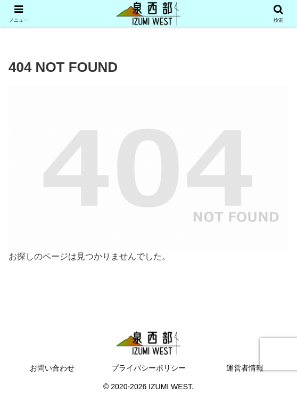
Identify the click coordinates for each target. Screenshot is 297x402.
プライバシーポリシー (148, 368)
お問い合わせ (52, 368)
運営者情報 (244, 368)
